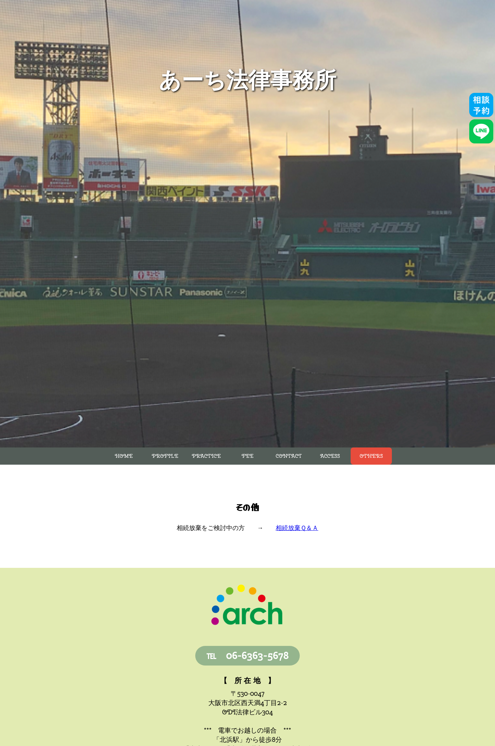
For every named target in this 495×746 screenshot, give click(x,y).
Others (371, 456)
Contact (289, 456)
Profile (165, 456)
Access (330, 456)
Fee (248, 456)
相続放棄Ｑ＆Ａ (297, 528)
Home (124, 456)
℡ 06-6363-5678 (247, 655)
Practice (206, 456)
